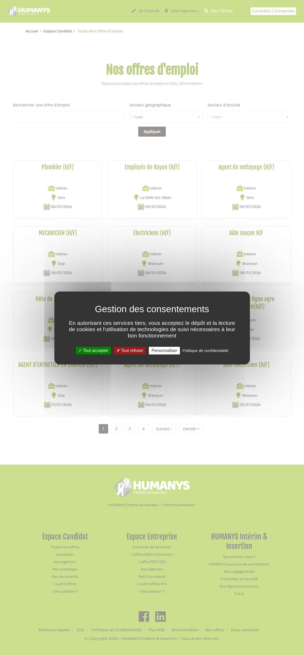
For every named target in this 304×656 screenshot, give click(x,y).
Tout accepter (93, 350)
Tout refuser (130, 350)
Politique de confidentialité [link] (205, 350)
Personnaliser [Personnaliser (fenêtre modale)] (164, 350)
